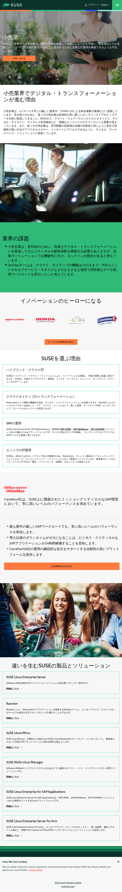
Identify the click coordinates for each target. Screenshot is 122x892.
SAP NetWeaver (81, 429)
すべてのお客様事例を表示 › (61, 342)
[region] (61, 874)
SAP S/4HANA (98, 429)
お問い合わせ (19, 58)
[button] (91, 5)
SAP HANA (66, 429)
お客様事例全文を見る (62, 566)
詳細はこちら (13, 688)
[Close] (118, 861)
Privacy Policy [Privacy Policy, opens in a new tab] (36, 870)
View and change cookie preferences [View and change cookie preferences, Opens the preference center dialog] (68, 884)
